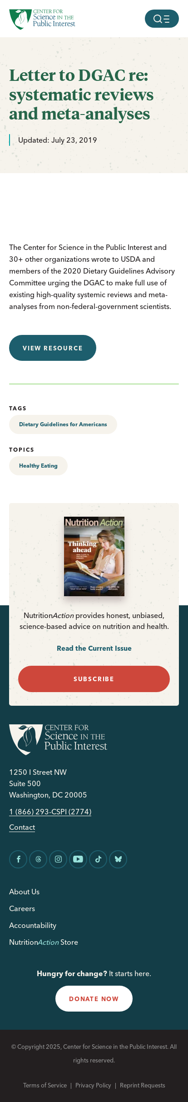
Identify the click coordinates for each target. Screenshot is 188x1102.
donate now (94, 998)
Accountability (32, 925)
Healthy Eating (38, 465)
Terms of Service (45, 1085)
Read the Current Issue (94, 648)
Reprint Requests (142, 1085)
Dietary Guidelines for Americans (63, 424)
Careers (22, 908)
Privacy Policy (93, 1085)
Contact (22, 827)
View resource (53, 348)
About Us (24, 891)
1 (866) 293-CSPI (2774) (50, 812)
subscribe (94, 679)
